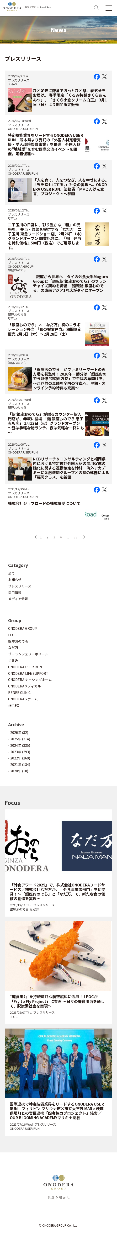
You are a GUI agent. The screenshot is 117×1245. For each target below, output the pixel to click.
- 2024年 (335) (19, 745)
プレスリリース (18, 80)
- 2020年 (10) (18, 771)
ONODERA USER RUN (23, 128)
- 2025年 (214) (19, 738)
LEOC (12, 634)
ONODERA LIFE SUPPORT (28, 673)
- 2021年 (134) (19, 764)
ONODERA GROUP (21, 266)
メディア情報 (18, 598)
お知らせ (14, 579)
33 (75, 537)
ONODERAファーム (23, 699)
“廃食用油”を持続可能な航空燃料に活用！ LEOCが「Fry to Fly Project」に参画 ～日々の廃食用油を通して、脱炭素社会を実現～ (57, 1001)
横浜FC (13, 705)
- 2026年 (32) (18, 732)
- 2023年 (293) (19, 751)
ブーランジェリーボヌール (28, 654)
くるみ (12, 84)
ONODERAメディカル (24, 686)
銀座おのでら (17, 270)
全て (11, 573)
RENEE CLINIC (19, 692)
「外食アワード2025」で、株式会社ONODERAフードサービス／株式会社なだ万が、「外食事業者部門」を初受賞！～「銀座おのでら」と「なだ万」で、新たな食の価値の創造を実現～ (57, 892)
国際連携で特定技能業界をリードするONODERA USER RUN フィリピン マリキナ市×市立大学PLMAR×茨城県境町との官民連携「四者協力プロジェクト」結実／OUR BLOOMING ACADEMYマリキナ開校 (57, 1111)
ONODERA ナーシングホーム (30, 679)
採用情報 (14, 592)
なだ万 (12, 218)
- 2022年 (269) (19, 758)
